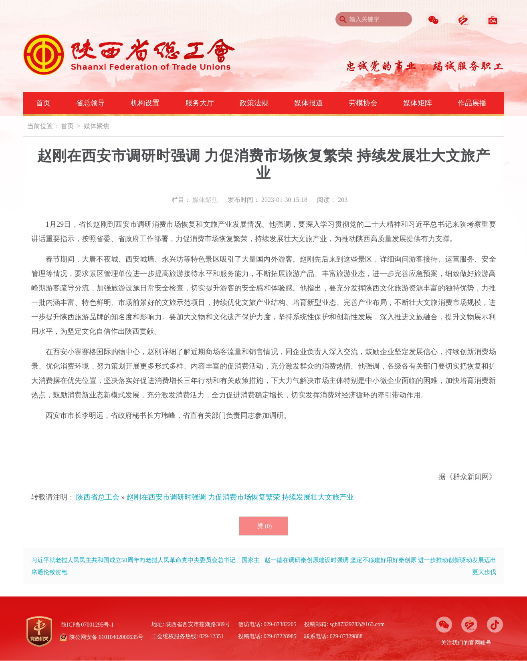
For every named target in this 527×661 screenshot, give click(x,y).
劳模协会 (363, 103)
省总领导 (90, 103)
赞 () (264, 526)
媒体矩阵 (417, 103)
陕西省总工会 (97, 497)
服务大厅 (199, 103)
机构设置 (145, 103)
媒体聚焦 (96, 126)
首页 (43, 103)
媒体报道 (308, 103)
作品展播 (472, 103)
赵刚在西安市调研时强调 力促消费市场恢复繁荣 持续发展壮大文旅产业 (240, 497)
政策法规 (254, 103)
